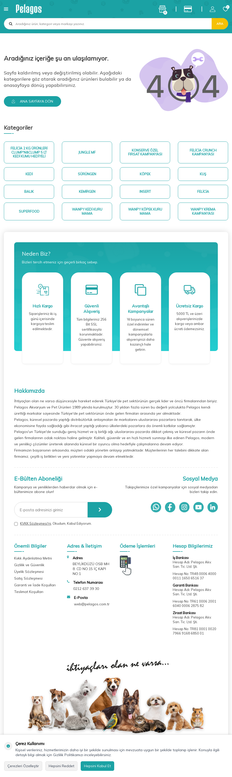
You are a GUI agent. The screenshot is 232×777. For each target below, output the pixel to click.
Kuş (203, 174)
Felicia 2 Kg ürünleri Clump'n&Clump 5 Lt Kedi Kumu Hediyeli (29, 152)
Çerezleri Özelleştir (23, 766)
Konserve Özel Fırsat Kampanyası (145, 152)
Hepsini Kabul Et (97, 766)
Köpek (145, 174)
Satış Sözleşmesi (28, 578)
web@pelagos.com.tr (92, 604)
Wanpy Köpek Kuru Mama (145, 211)
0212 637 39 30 (86, 588)
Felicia (203, 191)
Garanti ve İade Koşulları (35, 585)
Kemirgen (87, 191)
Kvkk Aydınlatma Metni (33, 558)
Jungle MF (87, 152)
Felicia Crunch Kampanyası (203, 152)
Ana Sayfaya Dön (32, 101)
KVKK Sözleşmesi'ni (35, 523)
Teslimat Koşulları (28, 591)
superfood (29, 211)
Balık (29, 191)
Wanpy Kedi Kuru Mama (87, 211)
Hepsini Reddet (61, 766)
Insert (145, 191)
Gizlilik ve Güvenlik (29, 565)
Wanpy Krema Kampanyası (203, 211)
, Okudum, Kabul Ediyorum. (53, 523)
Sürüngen (87, 174)
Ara (220, 24)
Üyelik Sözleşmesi (29, 571)
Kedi (29, 174)
